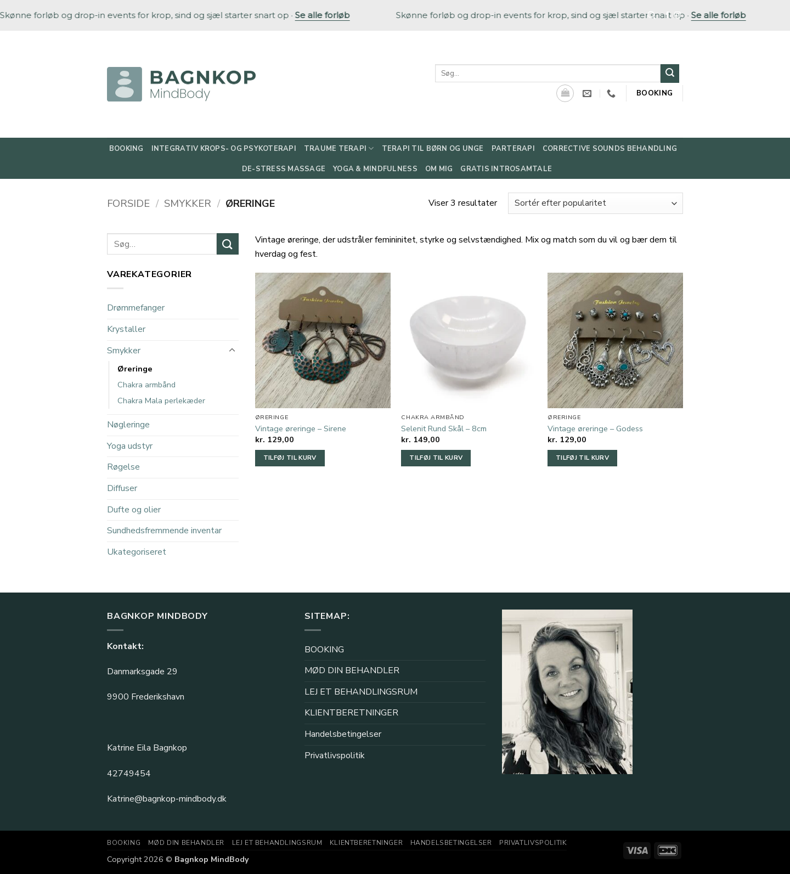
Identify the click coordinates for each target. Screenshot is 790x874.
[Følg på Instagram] (677, 15)
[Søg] (651, 15)
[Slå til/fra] (232, 350)
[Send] (670, 73)
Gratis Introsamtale (506, 169)
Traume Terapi (339, 148)
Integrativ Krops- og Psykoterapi (223, 149)
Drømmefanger (136, 308)
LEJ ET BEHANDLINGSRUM (360, 692)
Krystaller (126, 329)
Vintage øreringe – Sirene (300, 429)
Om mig (439, 169)
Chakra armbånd (146, 384)
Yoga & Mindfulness (375, 169)
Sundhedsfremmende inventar (164, 531)
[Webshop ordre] (595, 203)
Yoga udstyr (130, 446)
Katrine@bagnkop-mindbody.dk (167, 799)
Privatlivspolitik (334, 755)
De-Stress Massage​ (283, 169)
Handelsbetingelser (342, 734)
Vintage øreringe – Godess (595, 429)
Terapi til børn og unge (433, 149)
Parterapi (513, 149)
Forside (128, 203)
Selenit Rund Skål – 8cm (444, 429)
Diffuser (122, 488)
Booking (126, 149)
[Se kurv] (565, 93)
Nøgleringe (128, 425)
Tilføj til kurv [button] (290, 457)
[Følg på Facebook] (667, 15)
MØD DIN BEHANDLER (351, 670)
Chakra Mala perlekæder (161, 400)
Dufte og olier (134, 510)
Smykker (187, 203)
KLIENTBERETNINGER (351, 713)
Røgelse (123, 467)
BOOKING (324, 650)
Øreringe (135, 368)
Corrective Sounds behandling (610, 149)
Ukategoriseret (136, 552)
